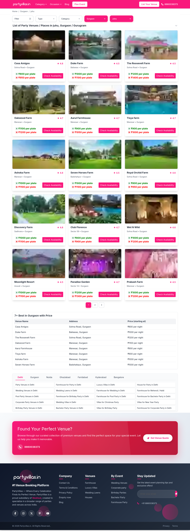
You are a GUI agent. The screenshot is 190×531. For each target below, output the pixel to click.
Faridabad (83, 377)
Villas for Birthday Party (107, 408)
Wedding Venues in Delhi (26, 391)
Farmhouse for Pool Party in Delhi (111, 397)
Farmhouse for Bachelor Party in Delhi (153, 397)
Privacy (166, 527)
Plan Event (79, 4)
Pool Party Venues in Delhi (27, 397)
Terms (175, 527)
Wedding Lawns (90, 493)
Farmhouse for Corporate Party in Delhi (154, 408)
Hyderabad (100, 377)
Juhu (121, 19)
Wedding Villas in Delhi (66, 402)
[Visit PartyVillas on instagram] (24, 514)
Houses (86, 498)
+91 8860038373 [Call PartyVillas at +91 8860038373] (144, 504)
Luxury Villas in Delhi (106, 385)
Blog (67, 4)
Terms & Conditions (68, 488)
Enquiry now (64, 498)
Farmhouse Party (116, 502)
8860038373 (169, 4)
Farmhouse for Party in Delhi (68, 385)
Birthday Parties (115, 493)
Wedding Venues (116, 483)
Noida (49, 377)
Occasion (56, 4)
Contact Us (64, 483)
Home (14, 11)
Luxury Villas (89, 488)
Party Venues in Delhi (25, 385)
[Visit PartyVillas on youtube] (50, 514)
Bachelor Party (115, 498)
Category (41, 4)
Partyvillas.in (25, 527)
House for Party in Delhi (147, 385)
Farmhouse (88, 483)
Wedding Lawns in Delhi (66, 391)
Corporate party (115, 488)
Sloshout (36, 498)
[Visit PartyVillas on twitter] (32, 514)
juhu (32, 11)
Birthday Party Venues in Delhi (29, 408)
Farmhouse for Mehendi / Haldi (150, 391)
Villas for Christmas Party (108, 402)
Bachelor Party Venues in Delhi (69, 408)
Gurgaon (24, 11)
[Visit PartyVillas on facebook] (15, 514)
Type (46, 19)
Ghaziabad (65, 377)
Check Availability (53, 75)
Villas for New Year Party (148, 402)
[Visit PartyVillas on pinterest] (41, 514)
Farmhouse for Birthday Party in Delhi (72, 397)
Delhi (20, 377)
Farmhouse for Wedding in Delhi (111, 391)
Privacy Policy (65, 493)
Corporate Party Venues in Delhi (30, 402)
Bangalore (119, 377)
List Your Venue (149, 4)
